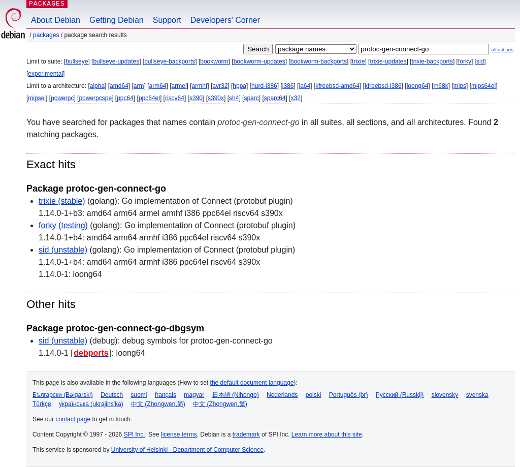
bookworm (214, 61)
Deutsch (112, 394)
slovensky (445, 394)
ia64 (304, 85)
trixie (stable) (62, 201)
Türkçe (41, 404)
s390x (216, 98)
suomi (139, 394)
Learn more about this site (326, 434)
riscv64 (174, 98)
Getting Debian (116, 20)
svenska (477, 394)
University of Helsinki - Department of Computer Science (187, 449)
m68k (440, 85)
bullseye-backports (169, 61)
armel (179, 85)
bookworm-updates (259, 61)
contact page (72, 419)
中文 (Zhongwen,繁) (220, 404)
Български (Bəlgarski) (62, 394)
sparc (251, 98)
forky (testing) (63, 225)
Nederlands (282, 394)
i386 (288, 85)
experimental (45, 73)
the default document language (252, 382)
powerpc (62, 98)
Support (167, 20)
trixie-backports (432, 61)
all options (502, 49)
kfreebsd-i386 (383, 85)
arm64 (158, 85)
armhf (200, 85)
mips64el (483, 85)
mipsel (37, 98)
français (165, 394)
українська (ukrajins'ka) (91, 404)
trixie (358, 61)
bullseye (77, 61)
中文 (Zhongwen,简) (158, 404)
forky (464, 61)
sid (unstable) (63, 249)
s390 (196, 98)
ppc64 (125, 98)
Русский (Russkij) (400, 394)
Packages (46, 35)
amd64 (119, 85)
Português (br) (348, 394)
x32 (296, 98)
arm (139, 85)
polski (313, 394)
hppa (239, 85)
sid (480, 61)
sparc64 (275, 98)
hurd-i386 (264, 85)
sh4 (234, 98)
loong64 (418, 85)
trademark (246, 434)
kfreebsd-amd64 (337, 85)
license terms (179, 434)
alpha (97, 85)
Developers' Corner (225, 20)
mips (459, 85)
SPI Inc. (134, 434)
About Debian (55, 20)
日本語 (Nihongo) (235, 394)
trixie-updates (388, 61)
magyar (194, 394)
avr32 (220, 85)
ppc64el (149, 98)
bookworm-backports (318, 61)
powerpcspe (95, 98)
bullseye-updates (116, 61)
